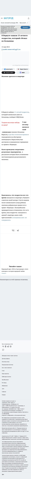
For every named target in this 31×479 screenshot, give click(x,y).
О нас (3, 370)
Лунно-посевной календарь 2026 (9, 23)
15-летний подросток (21, 112)
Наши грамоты (5, 373)
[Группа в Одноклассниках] (5, 346)
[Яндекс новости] (23, 69)
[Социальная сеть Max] (23, 72)
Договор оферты (6, 358)
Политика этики (5, 361)
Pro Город (4, 382)
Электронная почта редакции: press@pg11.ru (12, 410)
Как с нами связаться (7, 367)
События (4, 391)
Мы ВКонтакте (5, 379)
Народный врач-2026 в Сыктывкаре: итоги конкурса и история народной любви (15, 271)
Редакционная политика (7, 364)
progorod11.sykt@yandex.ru (8, 415)
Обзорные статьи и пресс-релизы (10, 355)
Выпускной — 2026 (25, 23)
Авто (3, 388)
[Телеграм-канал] (8, 346)
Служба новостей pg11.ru (11, 49)
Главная (3, 394)
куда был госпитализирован (18, 134)
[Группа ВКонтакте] (8, 69)
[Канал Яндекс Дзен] (8, 72)
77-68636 (15, 436)
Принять (25, 27)
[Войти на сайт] (28, 18)
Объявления (4, 385)
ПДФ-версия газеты (6, 376)
